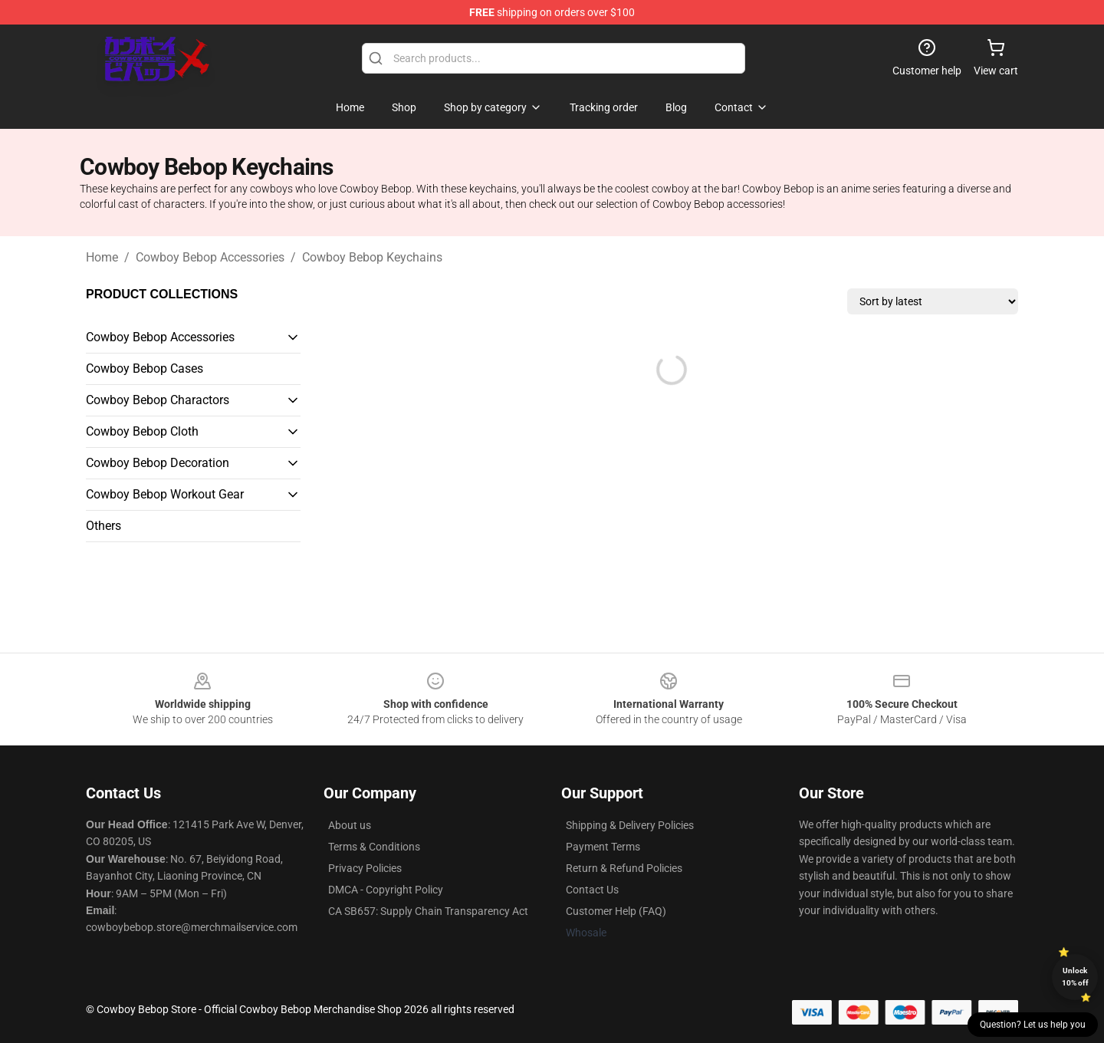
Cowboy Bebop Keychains (372, 257)
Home (102, 257)
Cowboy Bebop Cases (144, 368)
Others (103, 525)
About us (349, 825)
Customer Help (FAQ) (616, 911)
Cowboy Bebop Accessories (210, 257)
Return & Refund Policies (624, 868)
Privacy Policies (365, 868)
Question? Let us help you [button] (1033, 1024)
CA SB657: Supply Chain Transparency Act (428, 911)
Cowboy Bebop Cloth (142, 431)
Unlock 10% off (1075, 976)
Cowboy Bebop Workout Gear (165, 494)
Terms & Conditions (374, 847)
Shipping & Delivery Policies (630, 825)
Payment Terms (603, 847)
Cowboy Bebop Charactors (157, 400)
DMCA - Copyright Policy (385, 889)
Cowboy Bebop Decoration (157, 463)
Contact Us (592, 889)
